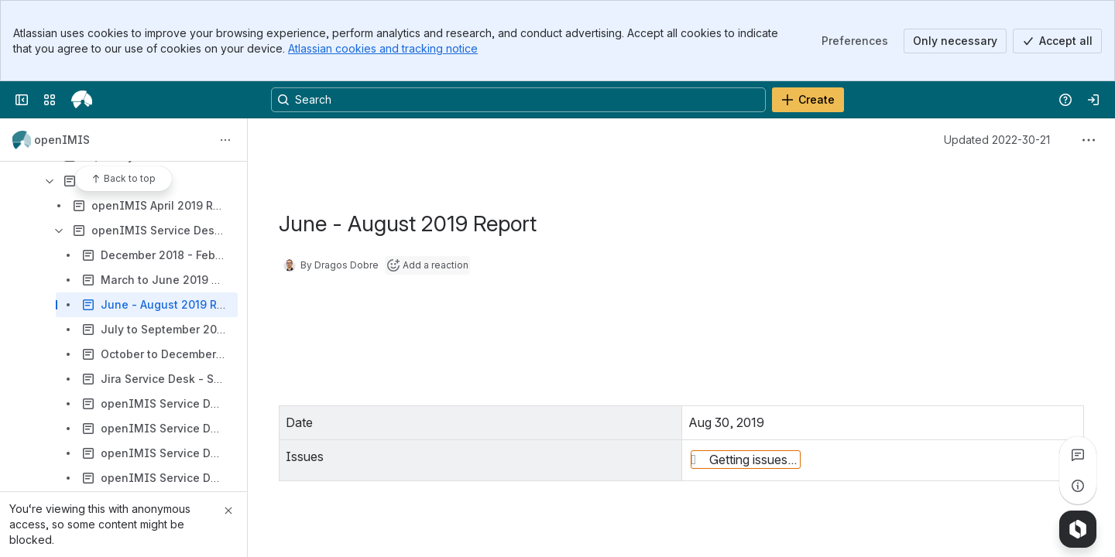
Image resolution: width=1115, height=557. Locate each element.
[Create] (808, 99)
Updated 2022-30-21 (997, 139)
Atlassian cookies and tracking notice (383, 48)
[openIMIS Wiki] (81, 99)
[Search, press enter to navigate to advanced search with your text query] (518, 99)
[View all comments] (1077, 455)
